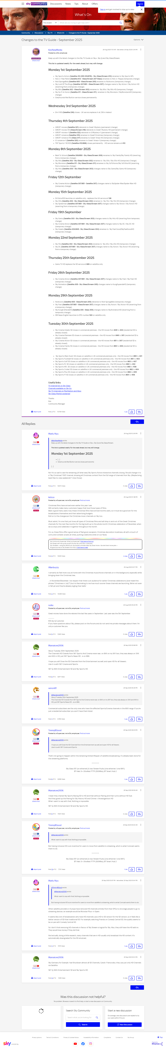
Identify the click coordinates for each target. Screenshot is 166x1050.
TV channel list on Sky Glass (59, 386)
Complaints (107, 1037)
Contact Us (119, 1037)
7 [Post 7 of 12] (51, 719)
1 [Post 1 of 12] (51, 411)
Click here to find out (86, 541)
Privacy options (37, 1037)
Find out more (85, 500)
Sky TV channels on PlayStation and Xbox (64, 391)
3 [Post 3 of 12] (51, 556)
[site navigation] (23, 4)
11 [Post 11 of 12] (52, 946)
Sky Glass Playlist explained (59, 394)
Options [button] (137, 40)
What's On (83, 14)
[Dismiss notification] (141, 9)
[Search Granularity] (50, 22)
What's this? (36, 60)
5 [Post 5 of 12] (51, 634)
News (68, 4)
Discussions (56, 4)
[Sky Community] (36, 3)
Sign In (140, 4)
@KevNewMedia (56, 441)
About (85, 4)
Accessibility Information (91, 1037)
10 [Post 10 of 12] (52, 869)
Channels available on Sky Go (60, 388)
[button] (140, 49)
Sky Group (131, 1037)
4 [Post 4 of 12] (51, 594)
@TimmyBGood (56, 888)
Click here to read (82, 547)
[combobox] (87, 22)
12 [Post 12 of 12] (52, 978)
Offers (95, 4)
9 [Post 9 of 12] (51, 814)
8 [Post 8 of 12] (51, 779)
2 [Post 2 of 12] (51, 486)
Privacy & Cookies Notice (71, 1037)
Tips (76, 4)
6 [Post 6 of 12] (51, 677)
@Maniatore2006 (57, 695)
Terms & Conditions (52, 1037)
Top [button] (161, 1037)
